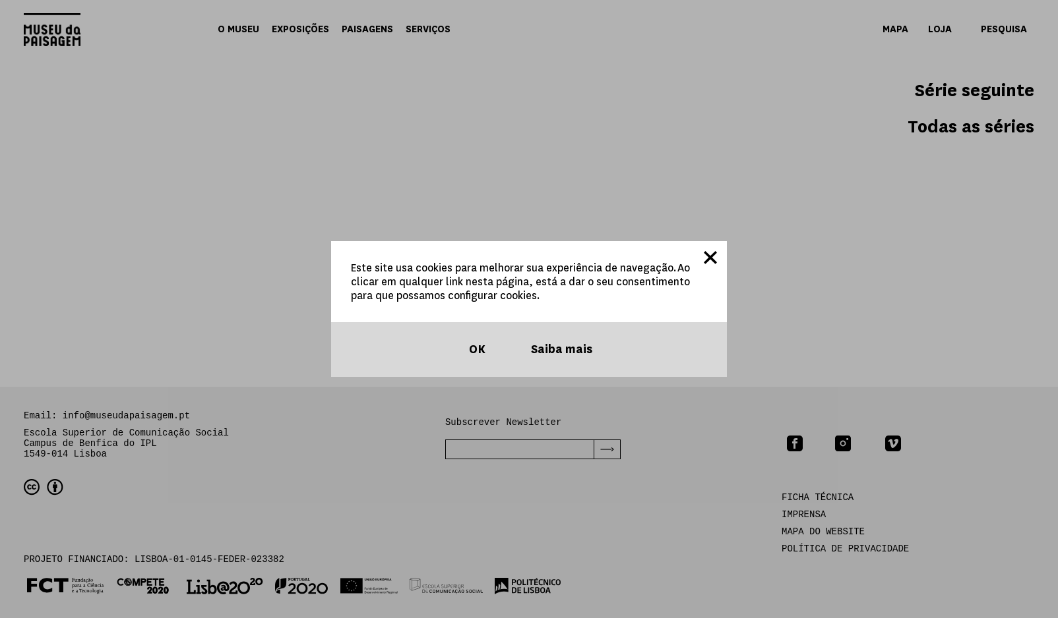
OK (475, 349)
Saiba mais (560, 349)
